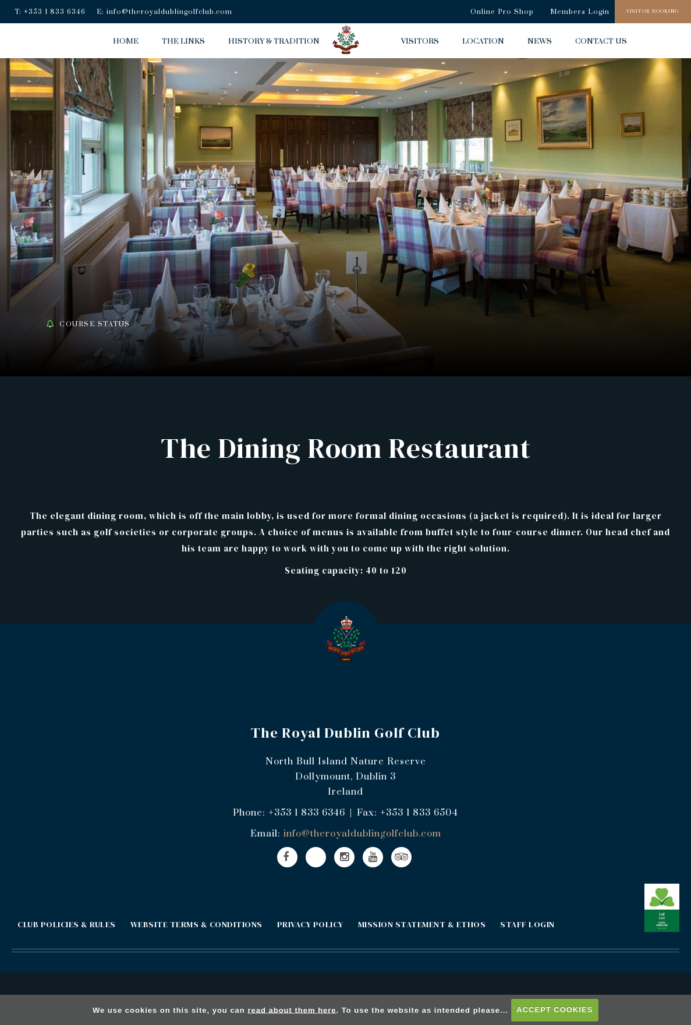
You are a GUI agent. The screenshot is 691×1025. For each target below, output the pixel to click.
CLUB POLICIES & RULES (66, 924)
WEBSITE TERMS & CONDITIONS (196, 924)
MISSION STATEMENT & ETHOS (422, 924)
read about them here (291, 1009)
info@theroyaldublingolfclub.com (169, 12)
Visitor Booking (652, 11)
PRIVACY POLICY (310, 924)
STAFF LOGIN (527, 924)
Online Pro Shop (502, 12)
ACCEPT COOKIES (554, 1009)
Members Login (580, 12)
